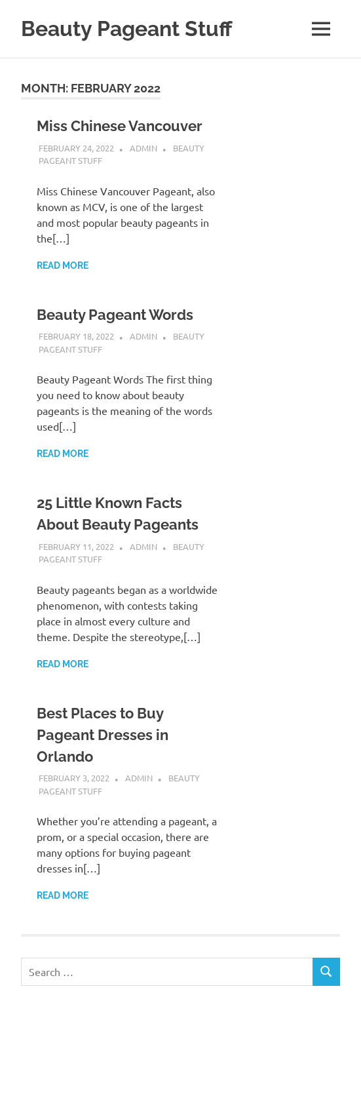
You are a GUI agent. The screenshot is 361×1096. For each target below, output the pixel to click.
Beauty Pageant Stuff (127, 28)
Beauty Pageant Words (115, 314)
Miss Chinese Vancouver (119, 125)
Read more (62, 265)
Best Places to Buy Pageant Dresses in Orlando (102, 735)
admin (143, 147)
